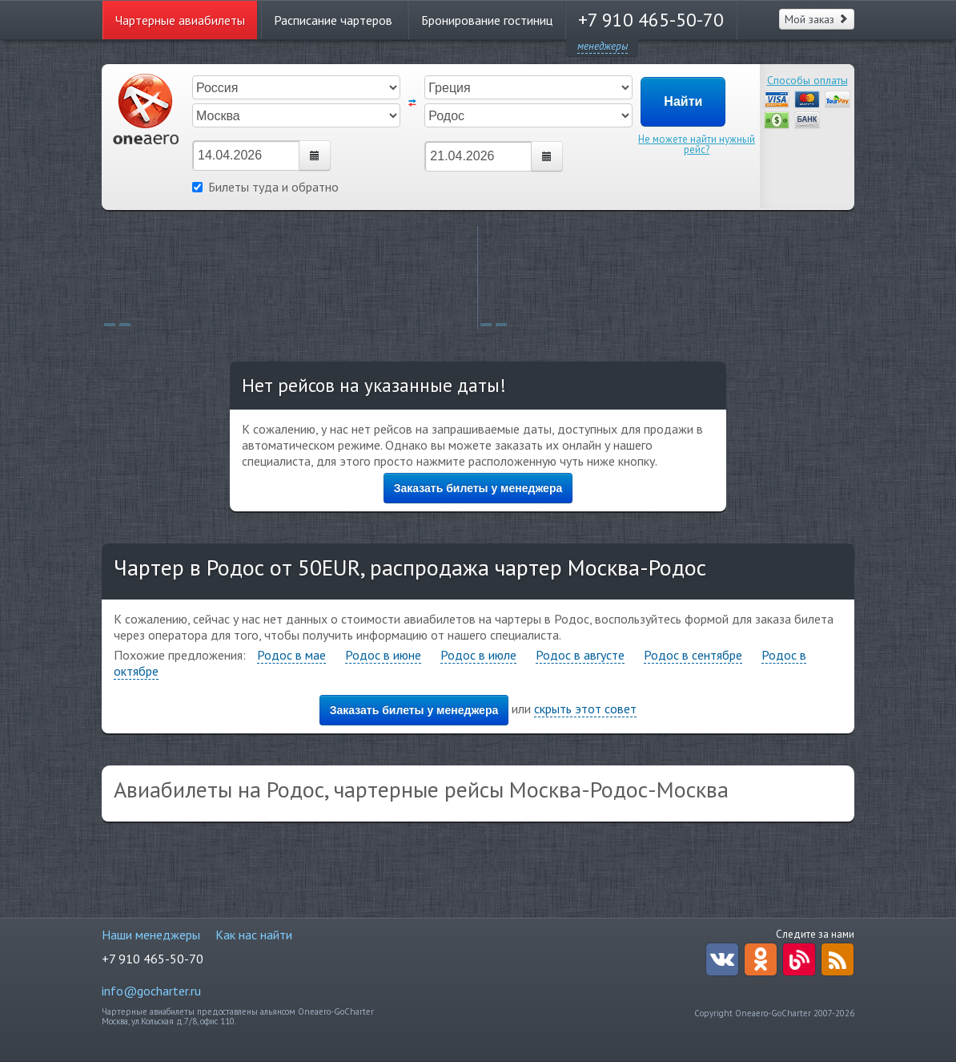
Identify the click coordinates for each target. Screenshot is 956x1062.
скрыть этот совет (585, 709)
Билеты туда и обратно (265, 187)
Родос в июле (478, 655)
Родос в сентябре (693, 655)
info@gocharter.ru (151, 991)
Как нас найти (253, 935)
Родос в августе (580, 655)
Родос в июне (383, 655)
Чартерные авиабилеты (180, 20)
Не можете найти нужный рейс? (696, 144)
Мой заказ (817, 19)
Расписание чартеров (333, 20)
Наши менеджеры (151, 935)
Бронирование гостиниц (486, 20)
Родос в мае (291, 655)
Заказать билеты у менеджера (478, 488)
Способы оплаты (807, 80)
